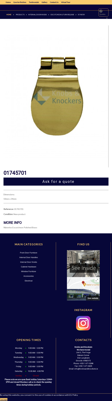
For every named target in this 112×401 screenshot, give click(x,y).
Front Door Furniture (28, 253)
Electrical (29, 281)
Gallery (44, 2)
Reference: (9, 209)
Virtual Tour (65, 2)
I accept (3, 399)
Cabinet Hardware (28, 267)
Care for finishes (19, 2)
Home (8, 2)
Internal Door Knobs (28, 262)
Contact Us (54, 2)
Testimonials (34, 2)
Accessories (28, 276)
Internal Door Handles (28, 257)
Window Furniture (28, 271)
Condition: (8, 214)
